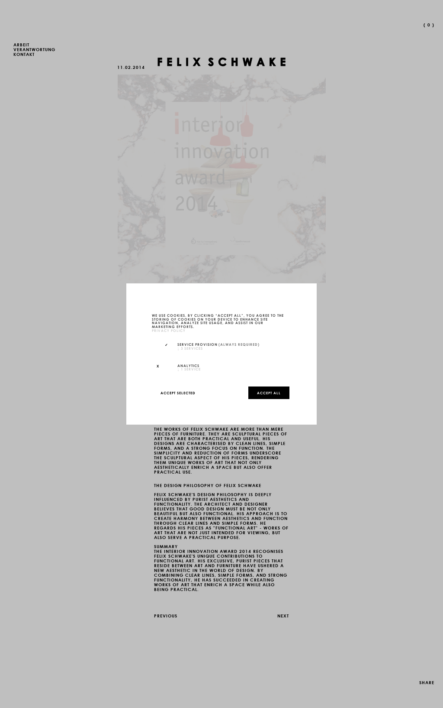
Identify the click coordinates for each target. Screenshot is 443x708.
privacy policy (169, 330)
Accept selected (178, 392)
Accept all (269, 392)
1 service (189, 368)
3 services (190, 348)
